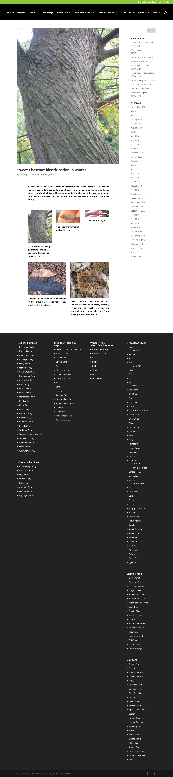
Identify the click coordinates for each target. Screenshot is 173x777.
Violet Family (24, 446)
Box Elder (133, 402)
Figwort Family (25, 367)
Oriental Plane (135, 611)
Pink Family (24, 409)
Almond (132, 354)
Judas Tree (133, 607)
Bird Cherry (133, 389)
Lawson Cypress (136, 718)
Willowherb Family (27, 451)
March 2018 (136, 194)
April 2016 (135, 219)
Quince (132, 619)
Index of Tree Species (16, 12)
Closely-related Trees (65, 399)
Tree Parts (34, 12)
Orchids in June (137, 57)
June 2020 (135, 136)
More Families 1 (26, 388)
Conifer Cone (61, 362)
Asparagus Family (27, 495)
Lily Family (23, 474)
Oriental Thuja (135, 738)
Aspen (131, 370)
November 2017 (138, 202)
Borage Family (25, 351)
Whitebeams (134, 550)
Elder (131, 423)
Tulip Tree (133, 640)
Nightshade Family (27, 396)
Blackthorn (133, 394)
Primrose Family (26, 421)
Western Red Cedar (137, 755)
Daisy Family (24, 363)
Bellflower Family (26, 347)
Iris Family (23, 483)
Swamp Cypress (135, 747)
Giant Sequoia (135, 693)
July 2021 (135, 111)
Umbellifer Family (26, 442)
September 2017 (138, 211)
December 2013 (138, 235)
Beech (131, 378)
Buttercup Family (26, 355)
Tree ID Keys (47, 12)
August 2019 (136, 161)
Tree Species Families (82, 12)
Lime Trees (133, 460)
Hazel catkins (136, 61)
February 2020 (137, 152)
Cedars (132, 668)
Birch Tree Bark (139, 385)
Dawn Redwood (136, 676)
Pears (131, 500)
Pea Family (24, 401)
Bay (130, 374)
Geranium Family (26, 372)
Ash (130, 362)
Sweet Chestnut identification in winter (51, 169)
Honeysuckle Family (27, 376)
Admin (22, 174)
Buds (58, 382)
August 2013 (136, 248)
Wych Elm (133, 562)
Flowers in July (137, 80)
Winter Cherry (134, 558)
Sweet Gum (134, 533)
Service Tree (134, 516)
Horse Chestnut (135, 448)
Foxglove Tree (135, 590)
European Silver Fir (137, 689)
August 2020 (136, 127)
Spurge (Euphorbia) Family (30, 434)
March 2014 (136, 227)
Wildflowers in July (138, 50)
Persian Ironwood (136, 615)
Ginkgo (132, 697)
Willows (132, 554)
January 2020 (136, 157)
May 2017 (135, 215)
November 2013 (138, 240)
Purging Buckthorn (137, 508)
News (155, 12)
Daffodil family (25, 491)
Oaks (131, 496)
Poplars (132, 504)
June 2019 (135, 169)
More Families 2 (26, 392)
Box (130, 398)
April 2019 (135, 177)
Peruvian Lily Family (27, 466)
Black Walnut (134, 578)
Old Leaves (60, 411)
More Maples (138, 483)
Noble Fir (133, 730)
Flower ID (142, 12)
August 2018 (136, 186)
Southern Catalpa (136, 627)
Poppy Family (25, 417)
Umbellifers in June (139, 92)
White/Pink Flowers (64, 370)
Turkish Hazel (134, 644)
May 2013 (135, 252)
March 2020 (136, 148)
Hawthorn (133, 431)
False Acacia (134, 427)
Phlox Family (24, 405)
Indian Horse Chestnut (138, 602)
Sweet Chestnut (135, 529)
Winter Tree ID (63, 12)
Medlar (132, 487)
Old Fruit (59, 407)
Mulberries (133, 491)
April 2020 (135, 144)
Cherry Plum (134, 414)
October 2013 (137, 244)
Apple (131, 358)
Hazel (131, 435)
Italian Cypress (135, 701)
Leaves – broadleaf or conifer (68, 349)
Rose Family (24, 426)
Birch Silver (133, 382)
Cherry (131, 406)
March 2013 (136, 256)
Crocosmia (135, 84)
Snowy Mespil (135, 520)
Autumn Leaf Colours (140, 65)
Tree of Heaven (135, 541)
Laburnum (133, 452)
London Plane (135, 472)
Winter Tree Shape (64, 415)
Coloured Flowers (63, 374)
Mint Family (24, 384)
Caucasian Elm (135, 582)
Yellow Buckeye (135, 648)
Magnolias (133, 476)
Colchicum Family (26, 470)
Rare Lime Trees (140, 467)
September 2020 (138, 123)
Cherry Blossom (63, 378)
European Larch (135, 684)
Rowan (132, 512)
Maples (132, 480)
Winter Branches (63, 420)
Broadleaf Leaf (62, 353)
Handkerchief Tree (137, 598)
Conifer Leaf (61, 357)
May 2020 (135, 140)
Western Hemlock (136, 751)
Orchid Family (25, 478)
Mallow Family (25, 380)
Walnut (132, 545)
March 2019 (136, 181)
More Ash (137, 366)
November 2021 (138, 107)
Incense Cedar (135, 705)
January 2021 (136, 119)
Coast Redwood (136, 672)
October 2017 (137, 206)
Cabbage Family (26, 359)
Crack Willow (134, 419)
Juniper (132, 714)
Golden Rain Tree (136, 594)
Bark (58, 386)
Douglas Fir (134, 680)
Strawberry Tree (136, 632)
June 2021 (135, 115)
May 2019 (135, 173)
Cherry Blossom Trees (138, 410)
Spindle (132, 525)
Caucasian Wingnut (137, 586)
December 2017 (138, 198)
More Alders (138, 350)
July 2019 (135, 165)
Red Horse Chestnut (137, 623)
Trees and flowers (106, 12)
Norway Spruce (135, 734)
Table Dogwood (136, 636)
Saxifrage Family (26, 430)
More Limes (138, 463)
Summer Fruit (61, 395)
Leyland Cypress (136, 722)
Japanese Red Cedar (137, 709)
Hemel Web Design (62, 773)
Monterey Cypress (137, 726)
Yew (130, 759)
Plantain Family (25, 413)
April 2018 (135, 190)
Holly (131, 439)
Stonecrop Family (26, 438)
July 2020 (135, 132)
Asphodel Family (26, 487)
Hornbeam (133, 443)
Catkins (59, 366)
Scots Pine (133, 743)
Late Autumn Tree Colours (142, 42)
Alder (131, 347)
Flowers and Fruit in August (142, 73)
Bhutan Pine (134, 664)
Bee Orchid (135, 88)
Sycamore (133, 537)
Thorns (59, 391)
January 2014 (136, 231)
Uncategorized (47, 174)
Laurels (132, 456)
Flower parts (126, 12)
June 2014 (135, 223)
